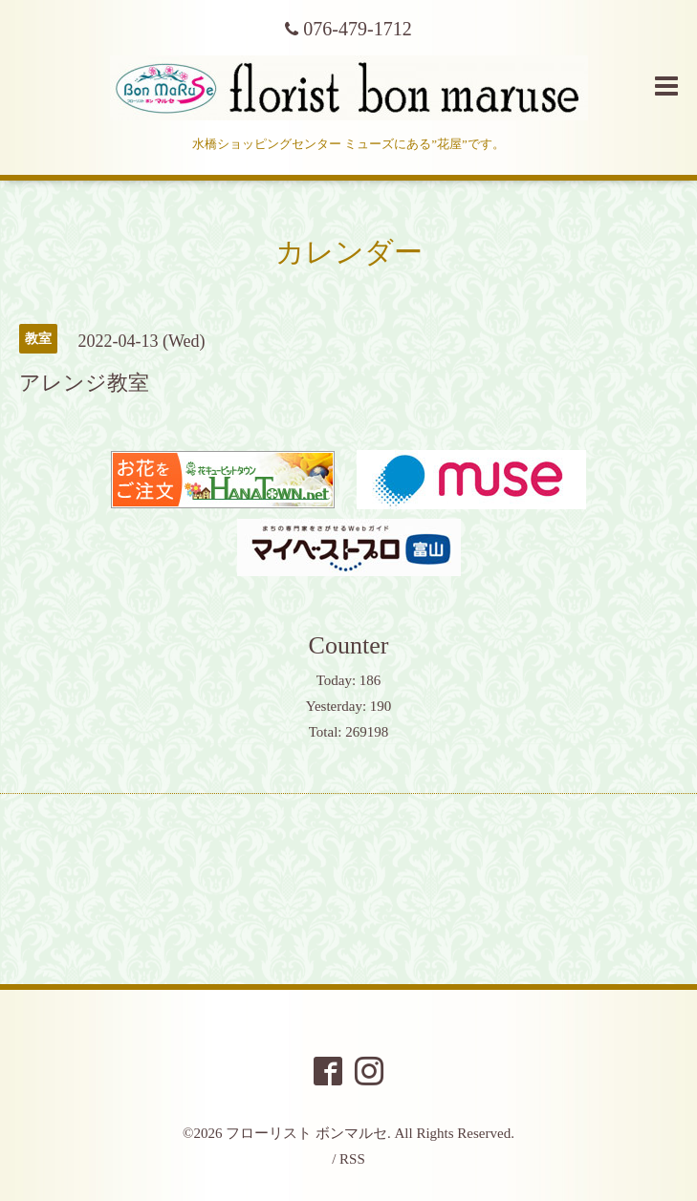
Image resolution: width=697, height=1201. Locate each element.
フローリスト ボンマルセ (306, 1133)
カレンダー (349, 252)
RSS (352, 1159)
